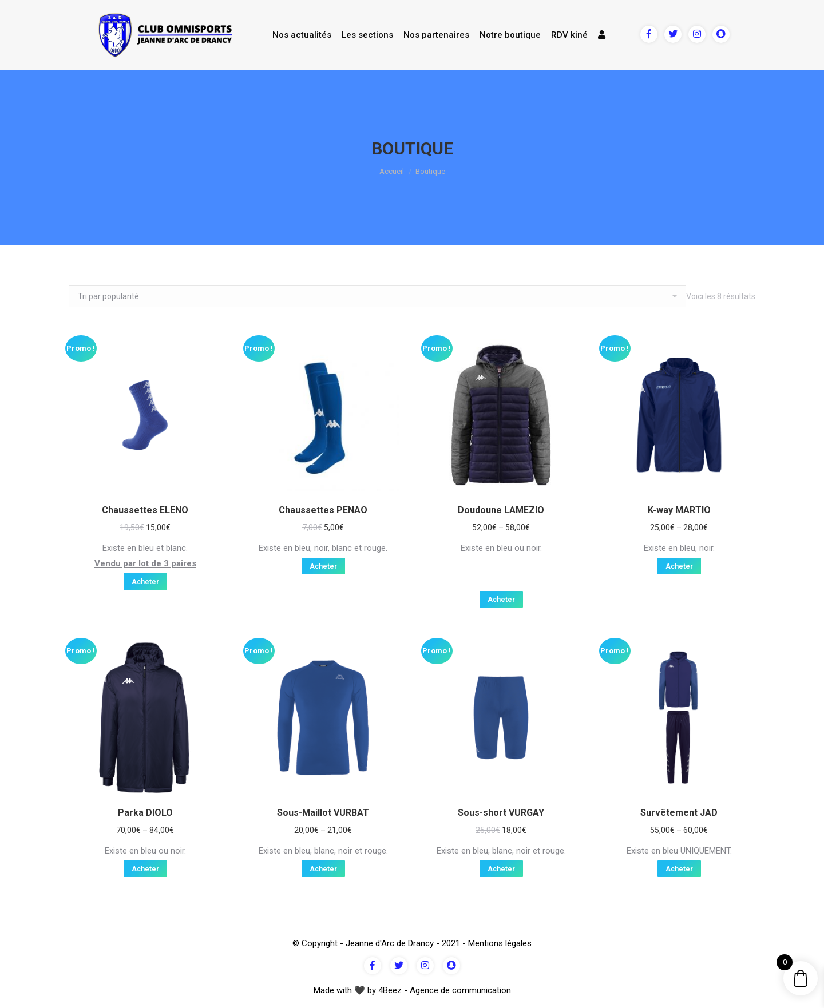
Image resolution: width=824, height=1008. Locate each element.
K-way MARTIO (679, 510)
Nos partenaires (436, 35)
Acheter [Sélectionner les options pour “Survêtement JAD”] (679, 869)
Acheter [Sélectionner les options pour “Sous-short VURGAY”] (501, 869)
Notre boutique (510, 35)
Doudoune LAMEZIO (501, 510)
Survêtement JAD (679, 812)
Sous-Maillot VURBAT (323, 812)
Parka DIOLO (145, 812)
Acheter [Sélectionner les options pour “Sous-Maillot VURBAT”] (323, 869)
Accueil (391, 171)
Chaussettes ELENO (145, 510)
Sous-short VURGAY (501, 812)
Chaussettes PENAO (323, 510)
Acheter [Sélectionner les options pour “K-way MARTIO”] (679, 566)
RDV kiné (569, 35)
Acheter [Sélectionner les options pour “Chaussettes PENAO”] (323, 566)
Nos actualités (301, 35)
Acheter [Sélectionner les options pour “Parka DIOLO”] (145, 869)
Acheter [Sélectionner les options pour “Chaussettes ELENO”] (145, 582)
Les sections (367, 35)
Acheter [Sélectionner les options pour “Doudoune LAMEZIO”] (501, 600)
